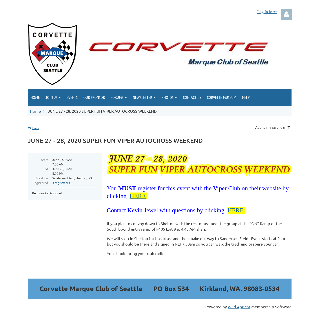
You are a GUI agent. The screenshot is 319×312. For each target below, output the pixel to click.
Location (42, 178)
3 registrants (61, 183)
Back (35, 128)
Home (35, 111)
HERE (138, 196)
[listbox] (273, 127)
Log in (286, 14)
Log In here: (267, 12)
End (45, 169)
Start (44, 160)
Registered (40, 183)
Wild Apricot (239, 306)
